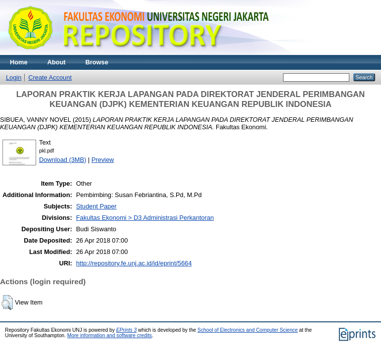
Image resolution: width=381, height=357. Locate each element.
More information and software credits (109, 335)
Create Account (50, 77)
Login (13, 77)
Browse (97, 62)
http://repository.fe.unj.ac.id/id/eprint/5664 (134, 263)
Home (19, 62)
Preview (103, 159)
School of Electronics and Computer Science (247, 330)
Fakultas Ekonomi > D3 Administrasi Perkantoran (145, 217)
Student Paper (96, 206)
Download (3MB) (62, 159)
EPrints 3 (126, 330)
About (57, 62)
